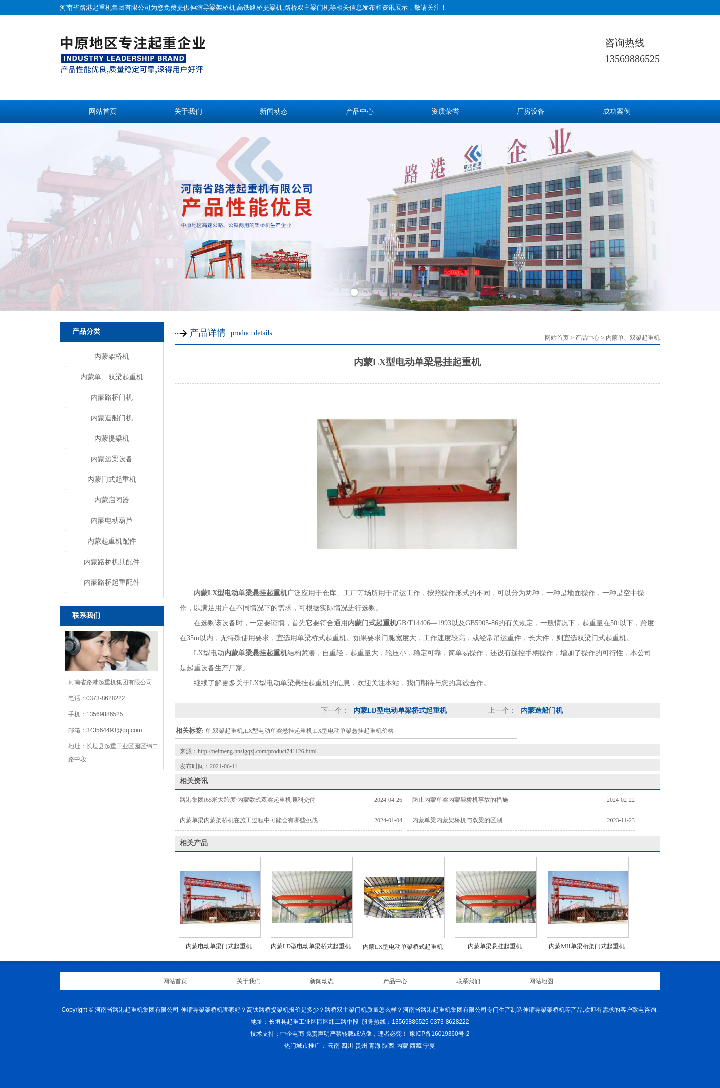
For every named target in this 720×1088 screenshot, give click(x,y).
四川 (348, 1045)
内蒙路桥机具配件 (112, 562)
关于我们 (188, 111)
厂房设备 (531, 111)
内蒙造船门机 (112, 418)
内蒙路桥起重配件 (112, 582)
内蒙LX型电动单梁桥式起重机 (403, 946)
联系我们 (468, 981)
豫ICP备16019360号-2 (440, 1033)
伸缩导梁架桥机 (213, 7)
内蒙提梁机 (112, 438)
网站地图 (542, 981)
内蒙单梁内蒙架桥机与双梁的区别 (457, 820)
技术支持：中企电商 (277, 1033)
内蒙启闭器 (112, 500)
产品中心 (360, 111)
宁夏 (430, 1045)
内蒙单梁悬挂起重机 (495, 946)
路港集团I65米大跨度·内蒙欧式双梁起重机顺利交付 (248, 799)
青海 (375, 1045)
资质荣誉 (446, 111)
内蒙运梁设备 (112, 459)
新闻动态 (274, 111)
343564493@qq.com (114, 730)
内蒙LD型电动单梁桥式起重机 (399, 710)
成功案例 (617, 111)
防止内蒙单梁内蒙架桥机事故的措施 (460, 799)
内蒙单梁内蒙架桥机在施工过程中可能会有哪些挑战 (249, 820)
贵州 (362, 1045)
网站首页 (103, 111)
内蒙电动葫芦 (112, 520)
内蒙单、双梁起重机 (112, 377)
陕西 (388, 1045)
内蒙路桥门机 (112, 397)
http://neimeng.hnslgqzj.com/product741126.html (257, 751)
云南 (334, 1045)
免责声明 (318, 1033)
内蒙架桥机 (112, 356)
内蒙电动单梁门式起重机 (219, 946)
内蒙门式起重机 (112, 479)
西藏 (416, 1045)
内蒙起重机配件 (112, 541)
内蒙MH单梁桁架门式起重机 (586, 946)
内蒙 (402, 1045)
